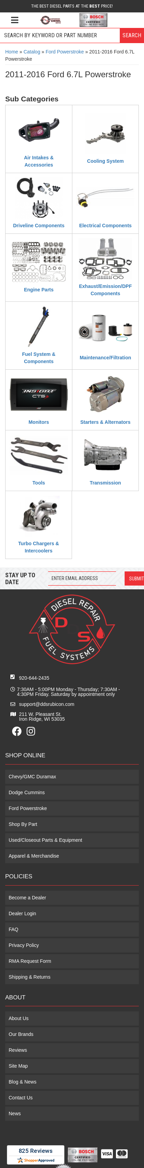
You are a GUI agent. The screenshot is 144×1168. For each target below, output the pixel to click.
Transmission (105, 483)
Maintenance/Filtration (105, 357)
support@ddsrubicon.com (46, 704)
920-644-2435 (34, 678)
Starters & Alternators (105, 422)
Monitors (38, 422)
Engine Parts (39, 289)
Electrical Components (105, 225)
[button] (72, 35)
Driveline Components (39, 225)
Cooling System (105, 161)
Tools (39, 483)
